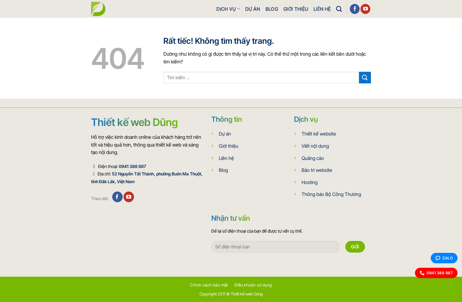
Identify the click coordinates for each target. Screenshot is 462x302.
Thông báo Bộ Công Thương (331, 194)
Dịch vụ (228, 9)
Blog (272, 9)
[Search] (339, 8)
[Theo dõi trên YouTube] (365, 9)
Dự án (252, 9)
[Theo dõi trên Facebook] (355, 9)
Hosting (310, 182)
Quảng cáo (313, 158)
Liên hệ (322, 9)
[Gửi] (365, 77)
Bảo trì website (317, 170)
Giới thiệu (295, 9)
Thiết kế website (319, 134)
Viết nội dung (315, 146)
